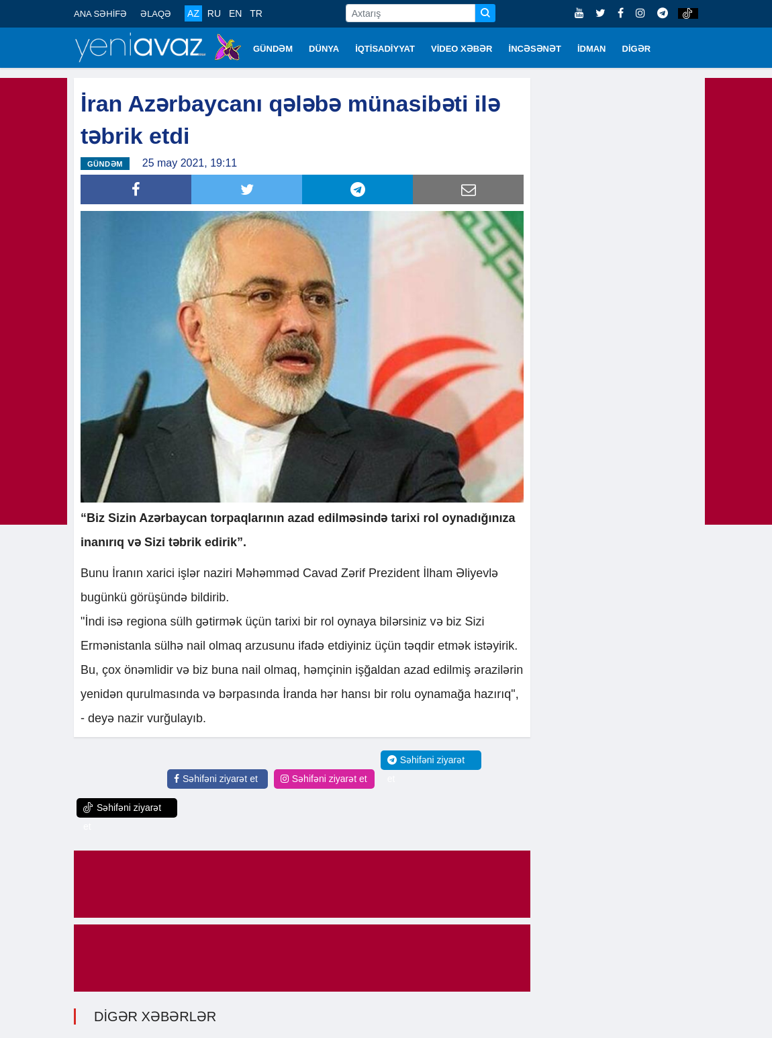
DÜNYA (324, 49)
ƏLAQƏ (155, 14)
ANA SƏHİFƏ (100, 14)
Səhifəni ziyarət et (216, 778)
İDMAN (591, 49)
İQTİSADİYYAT (385, 49)
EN (235, 13)
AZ (193, 13)
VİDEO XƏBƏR (462, 49)
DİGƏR (636, 49)
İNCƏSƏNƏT (535, 49)
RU (214, 13)
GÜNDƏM (273, 49)
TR (256, 13)
